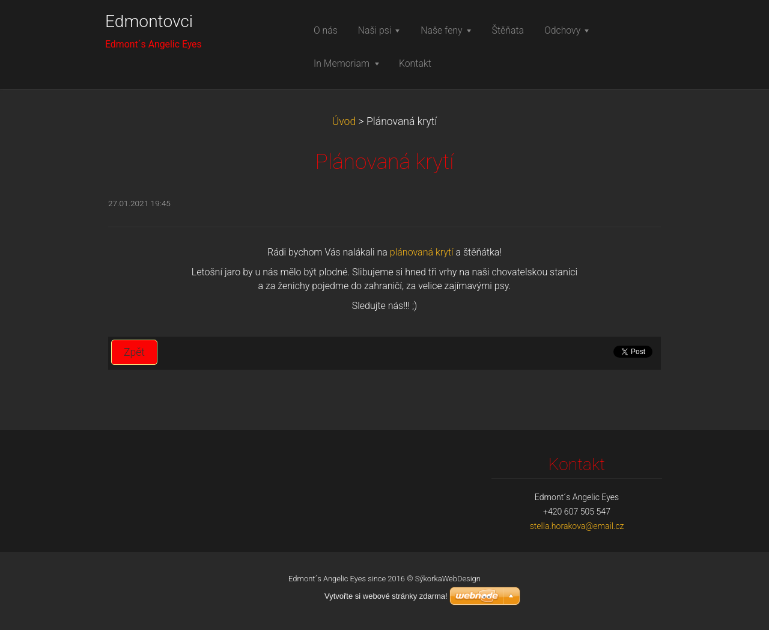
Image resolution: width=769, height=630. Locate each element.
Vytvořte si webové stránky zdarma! (386, 596)
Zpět (134, 352)
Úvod (344, 121)
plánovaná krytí (422, 252)
